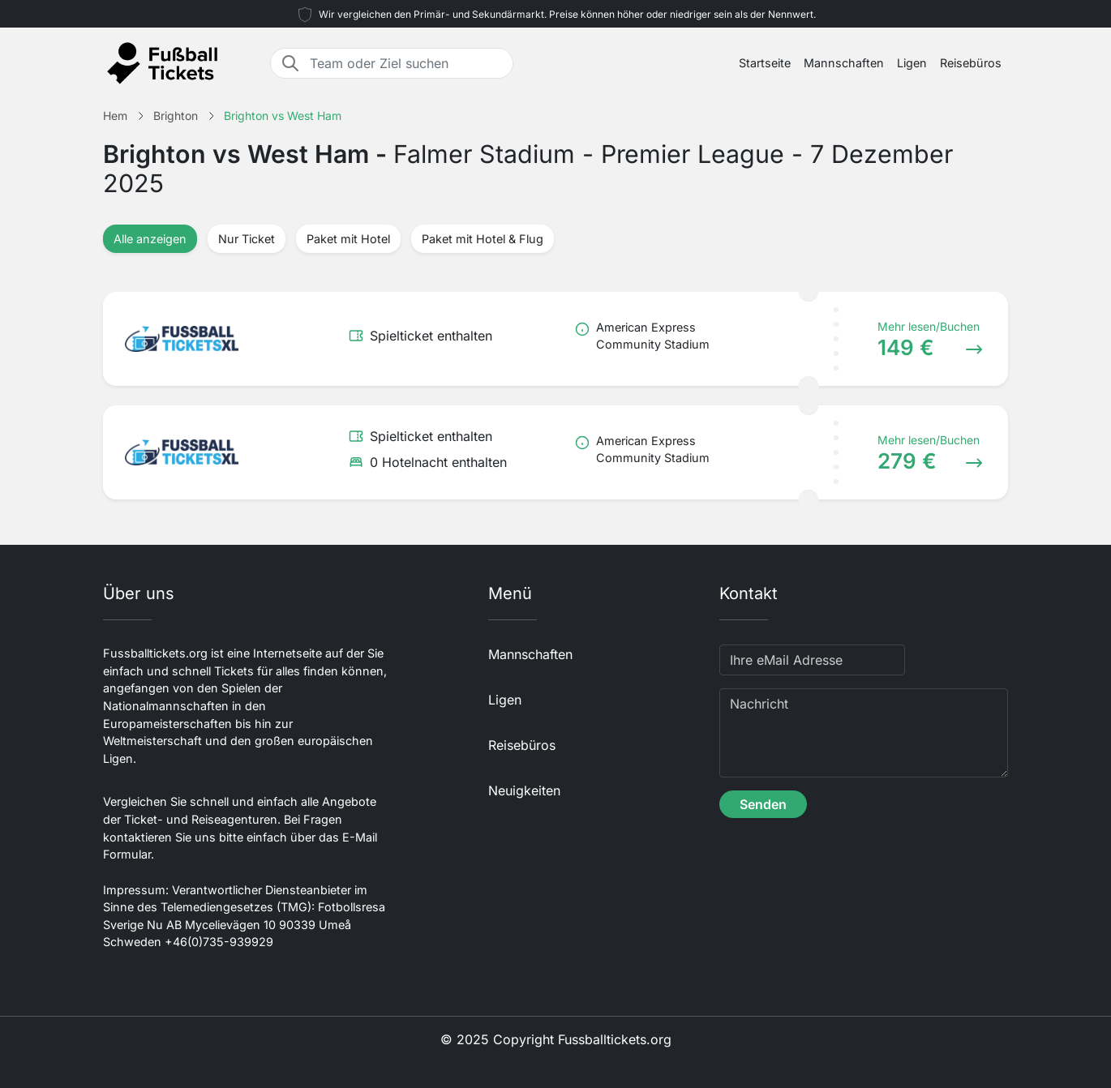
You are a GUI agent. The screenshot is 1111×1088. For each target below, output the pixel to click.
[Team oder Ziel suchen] (406, 63)
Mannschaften (844, 63)
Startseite (765, 63)
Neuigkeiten (524, 790)
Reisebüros (971, 63)
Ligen (912, 63)
